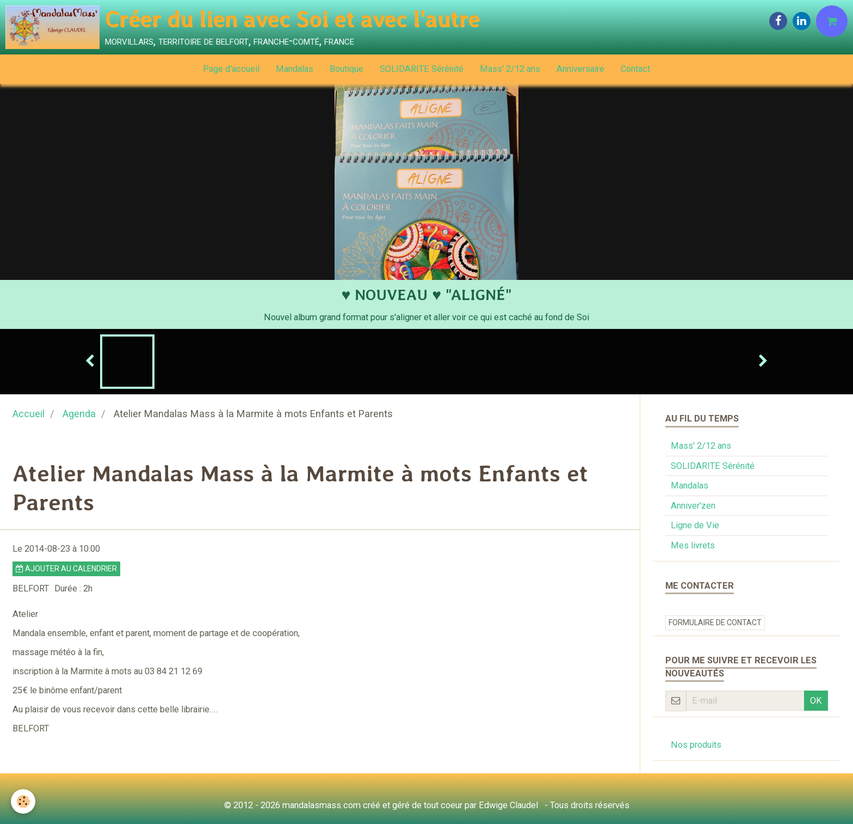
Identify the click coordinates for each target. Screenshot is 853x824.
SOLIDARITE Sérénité (421, 69)
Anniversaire (580, 69)
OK (816, 700)
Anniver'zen (693, 505)
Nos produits (696, 745)
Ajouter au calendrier (66, 568)
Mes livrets (693, 545)
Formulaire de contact (715, 622)
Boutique (346, 69)
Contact (635, 69)
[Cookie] (23, 801)
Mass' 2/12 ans (510, 69)
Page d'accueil (231, 69)
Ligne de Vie (695, 525)
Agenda (79, 413)
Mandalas (294, 69)
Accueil (29, 413)
